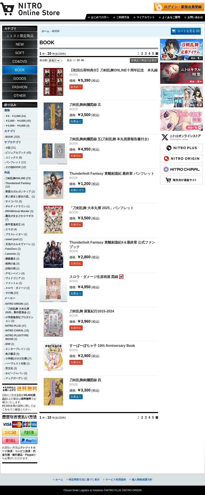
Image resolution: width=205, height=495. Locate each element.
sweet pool (12, 239)
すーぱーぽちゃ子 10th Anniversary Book (102, 345)
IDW (7, 344)
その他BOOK (13, 167)
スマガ (9, 229)
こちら (6, 409)
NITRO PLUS (13, 325)
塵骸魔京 (10, 258)
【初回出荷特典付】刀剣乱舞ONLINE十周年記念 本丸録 (113, 70)
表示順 (43, 60)
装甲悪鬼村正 (13, 224)
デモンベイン (13, 273)
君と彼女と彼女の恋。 (18, 196)
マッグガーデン (14, 378)
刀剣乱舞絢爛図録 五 (85, 104)
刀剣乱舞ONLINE (15, 178)
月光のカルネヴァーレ (18, 244)
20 (78, 60)
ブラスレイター (14, 234)
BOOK (9, 136)
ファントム (11, 283)
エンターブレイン (15, 348)
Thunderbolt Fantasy (18, 183)
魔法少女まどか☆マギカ (19, 215)
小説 (7, 147)
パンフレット (13, 162)
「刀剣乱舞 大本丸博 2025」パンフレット (101, 208)
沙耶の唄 (10, 268)
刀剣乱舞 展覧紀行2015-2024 (91, 311)
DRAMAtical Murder (17, 211)
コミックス (11, 157)
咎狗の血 (10, 263)
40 (82, 60)
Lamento (10, 253)
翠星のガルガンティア (18, 191)
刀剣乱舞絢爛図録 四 (85, 380)
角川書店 (10, 353)
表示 (69, 60)
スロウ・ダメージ (15, 288)
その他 (9, 292)
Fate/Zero (11, 248)
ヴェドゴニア (13, 278)
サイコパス (11, 201)
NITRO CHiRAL (14, 330)
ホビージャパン (14, 373)
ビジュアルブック (15, 152)
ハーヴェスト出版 (15, 363)
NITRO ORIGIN (14, 303)
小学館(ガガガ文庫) (16, 358)
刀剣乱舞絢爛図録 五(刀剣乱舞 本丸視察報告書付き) (109, 139)
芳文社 (9, 368)
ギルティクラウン (15, 206)
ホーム (45, 31)
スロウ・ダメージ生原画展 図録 (93, 277)
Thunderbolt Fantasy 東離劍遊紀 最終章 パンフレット (111, 173)
